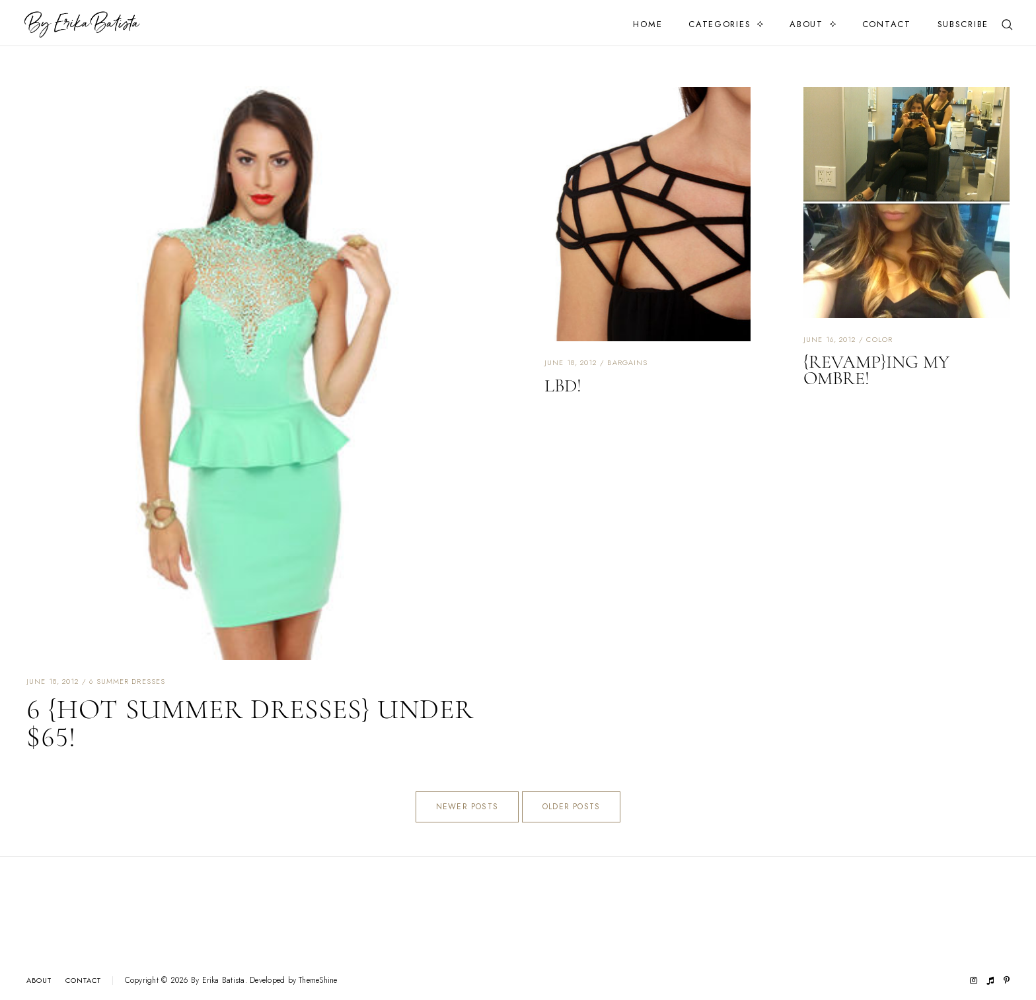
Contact (886, 24)
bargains (627, 362)
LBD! (562, 385)
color (879, 339)
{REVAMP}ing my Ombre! (876, 369)
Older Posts (571, 807)
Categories (719, 24)
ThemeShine (318, 980)
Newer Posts (467, 807)
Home (647, 24)
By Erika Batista (218, 980)
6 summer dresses (127, 681)
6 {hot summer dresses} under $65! (250, 723)
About (806, 24)
